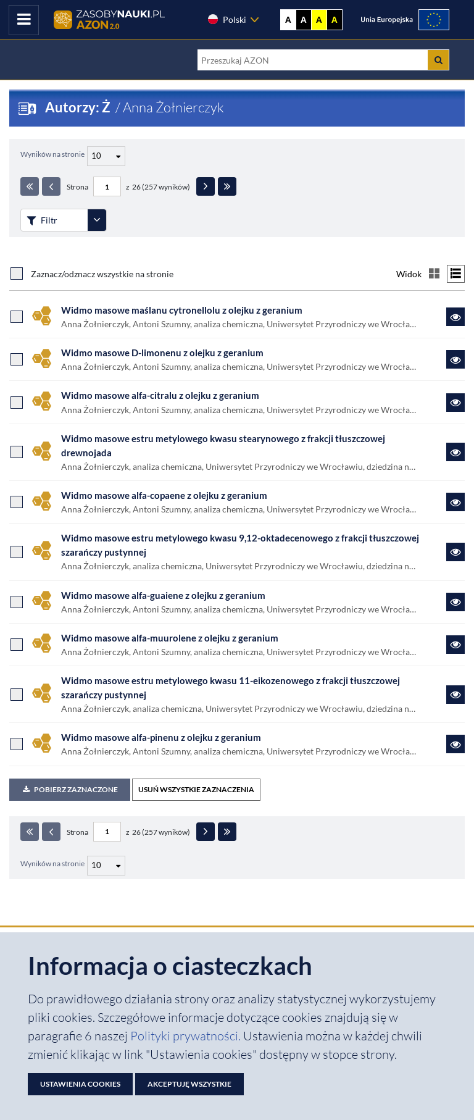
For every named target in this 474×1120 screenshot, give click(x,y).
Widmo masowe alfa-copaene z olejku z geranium (164, 495)
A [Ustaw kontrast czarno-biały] (304, 20)
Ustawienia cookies (80, 1084)
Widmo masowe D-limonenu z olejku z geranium (162, 352)
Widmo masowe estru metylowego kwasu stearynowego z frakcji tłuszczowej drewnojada (223, 445)
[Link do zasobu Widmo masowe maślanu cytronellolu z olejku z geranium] (455, 316)
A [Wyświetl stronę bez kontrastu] (288, 20)
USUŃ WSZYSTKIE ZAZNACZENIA (196, 789)
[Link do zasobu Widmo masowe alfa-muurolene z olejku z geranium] (455, 644)
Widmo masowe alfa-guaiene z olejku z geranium (163, 595)
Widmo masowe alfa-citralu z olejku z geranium (160, 395)
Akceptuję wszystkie (189, 1084)
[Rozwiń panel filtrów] (97, 220)
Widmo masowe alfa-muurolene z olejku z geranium (169, 637)
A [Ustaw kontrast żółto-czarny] (319, 20)
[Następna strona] (205, 186)
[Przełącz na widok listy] (456, 274)
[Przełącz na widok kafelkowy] (434, 274)
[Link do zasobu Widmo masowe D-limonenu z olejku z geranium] (455, 359)
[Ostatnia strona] (227, 186)
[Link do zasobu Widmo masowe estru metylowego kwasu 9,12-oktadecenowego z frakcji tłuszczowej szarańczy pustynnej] (455, 552)
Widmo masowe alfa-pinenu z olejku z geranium (161, 737)
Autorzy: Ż (79, 107)
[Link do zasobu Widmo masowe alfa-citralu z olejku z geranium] (455, 402)
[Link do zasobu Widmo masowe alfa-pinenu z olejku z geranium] (455, 744)
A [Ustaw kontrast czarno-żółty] (334, 20)
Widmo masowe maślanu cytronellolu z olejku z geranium (181, 310)
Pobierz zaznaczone (70, 789)
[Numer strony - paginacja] (107, 186)
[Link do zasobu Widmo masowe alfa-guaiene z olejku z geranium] (455, 602)
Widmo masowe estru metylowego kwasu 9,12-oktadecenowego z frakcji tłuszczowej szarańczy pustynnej (240, 545)
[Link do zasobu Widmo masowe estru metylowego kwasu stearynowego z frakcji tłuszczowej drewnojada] (455, 452)
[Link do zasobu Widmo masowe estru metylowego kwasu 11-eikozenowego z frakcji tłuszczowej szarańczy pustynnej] (455, 694)
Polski (226, 19)
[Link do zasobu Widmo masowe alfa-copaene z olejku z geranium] (455, 502)
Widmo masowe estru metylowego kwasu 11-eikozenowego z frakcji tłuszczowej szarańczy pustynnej (230, 687)
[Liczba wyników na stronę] (106, 866)
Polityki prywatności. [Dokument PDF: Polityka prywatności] (186, 1035)
